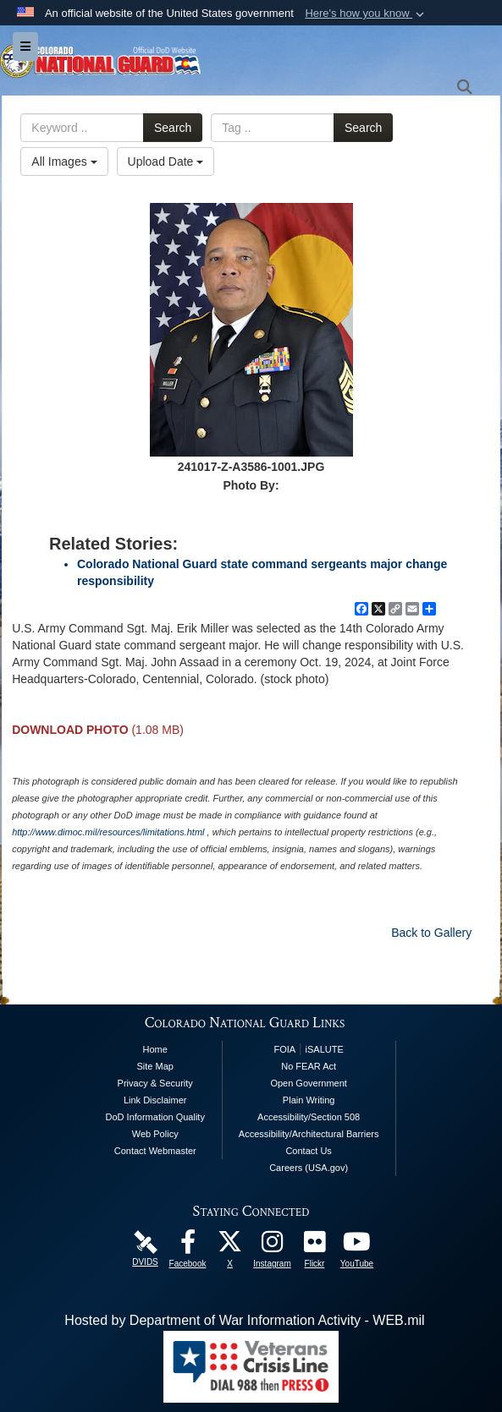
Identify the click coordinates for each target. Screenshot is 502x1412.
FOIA (284, 1049)
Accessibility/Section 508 (308, 1117)
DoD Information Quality (155, 1117)
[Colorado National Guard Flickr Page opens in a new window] (315, 1246)
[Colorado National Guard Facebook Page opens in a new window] (188, 1246)
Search (172, 127)
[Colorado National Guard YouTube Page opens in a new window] (357, 1246)
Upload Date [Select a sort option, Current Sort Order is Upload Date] (166, 161)
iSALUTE (325, 1049)
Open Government (308, 1083)
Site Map (155, 1066)
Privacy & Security (155, 1083)
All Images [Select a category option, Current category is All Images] (64, 161)
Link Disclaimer (155, 1100)
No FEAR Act (308, 1066)
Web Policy (155, 1134)
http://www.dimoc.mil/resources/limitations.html (108, 832)
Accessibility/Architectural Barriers (309, 1134)
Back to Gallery (431, 932)
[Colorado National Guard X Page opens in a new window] (230, 1246)
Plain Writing (309, 1100)
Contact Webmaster (155, 1151)
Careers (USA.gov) (308, 1168)
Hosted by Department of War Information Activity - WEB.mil (244, 1320)
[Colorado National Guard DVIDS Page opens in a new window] (145, 1241)
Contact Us (308, 1151)
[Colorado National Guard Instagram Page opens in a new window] (272, 1246)
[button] (366, 13)
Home (155, 1049)
